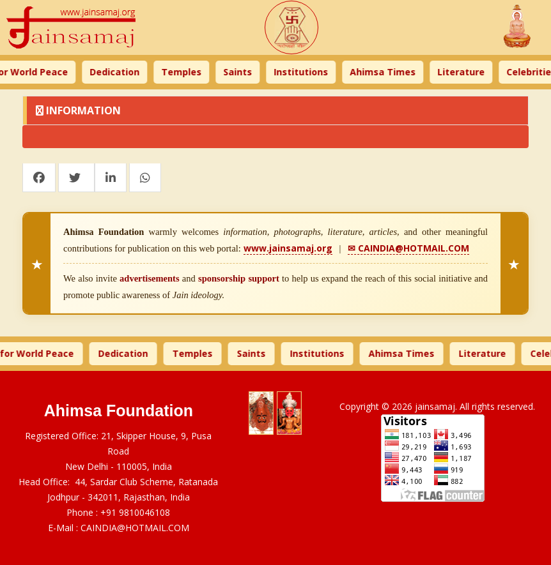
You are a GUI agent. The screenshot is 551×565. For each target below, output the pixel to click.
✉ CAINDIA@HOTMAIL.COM (408, 248)
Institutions (306, 72)
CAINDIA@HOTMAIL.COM (135, 528)
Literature (466, 72)
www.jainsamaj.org (288, 248)
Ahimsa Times (388, 72)
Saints (242, 72)
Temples (186, 72)
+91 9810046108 (135, 512)
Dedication (119, 72)
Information (78, 110)
